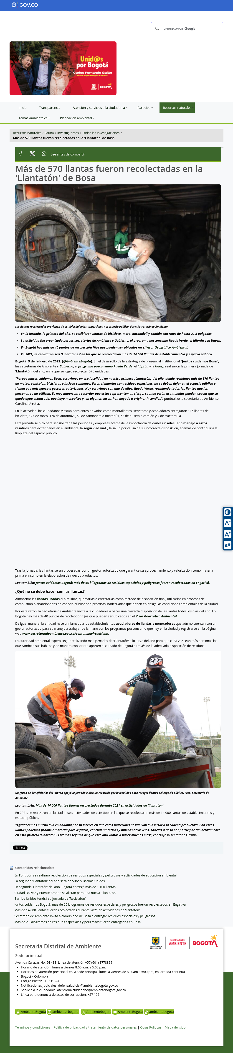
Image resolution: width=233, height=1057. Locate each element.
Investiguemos (68, 133)
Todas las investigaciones (100, 133)
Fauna (49, 133)
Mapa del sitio (175, 1027)
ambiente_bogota (63, 1011)
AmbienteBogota (30, 1011)
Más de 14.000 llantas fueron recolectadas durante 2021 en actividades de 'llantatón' (99, 805)
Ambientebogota (96, 1011)
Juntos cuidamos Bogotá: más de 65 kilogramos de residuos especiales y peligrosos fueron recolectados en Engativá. (123, 583)
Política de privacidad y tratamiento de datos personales (95, 1027)
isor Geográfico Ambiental (167, 347)
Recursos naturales (27, 133)
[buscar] (186, 29)
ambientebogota (159, 1011)
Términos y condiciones (32, 1027)
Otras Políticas (150, 1027)
